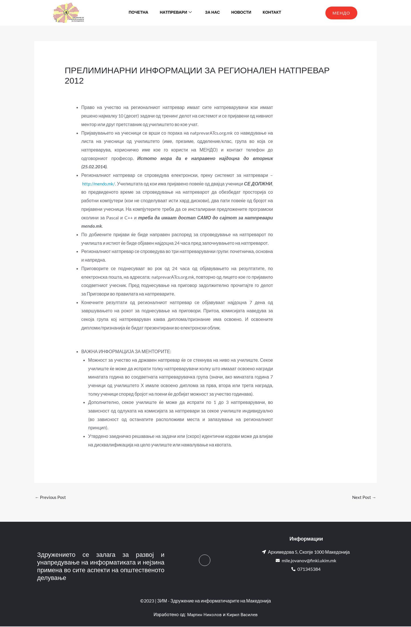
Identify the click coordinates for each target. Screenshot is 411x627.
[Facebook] (204, 560)
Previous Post (51, 497)
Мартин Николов (204, 615)
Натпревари (176, 13)
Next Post (363, 497)
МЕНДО (341, 12)
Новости (241, 12)
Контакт (272, 12)
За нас (212, 12)
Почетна (138, 12)
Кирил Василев (243, 615)
